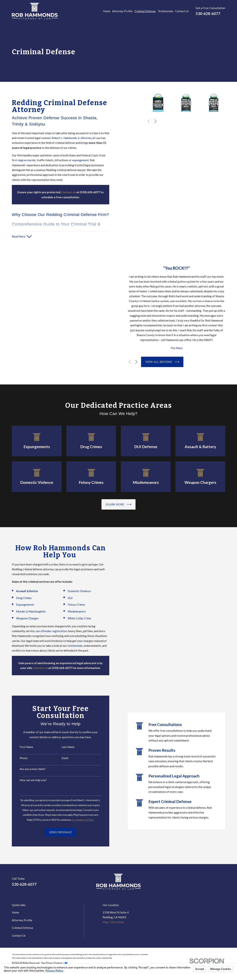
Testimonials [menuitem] (165, 11)
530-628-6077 (208, 13)
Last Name (63, 747)
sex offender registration (46, 631)
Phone (19, 758)
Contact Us (19, 935)
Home (15, 912)
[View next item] (155, 121)
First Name (21, 747)
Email (60, 758)
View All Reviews (167, 361)
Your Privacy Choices (54, 963)
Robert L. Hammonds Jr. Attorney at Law (76, 138)
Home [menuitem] (106, 11)
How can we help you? (28, 780)
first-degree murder (24, 160)
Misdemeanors (72, 611)
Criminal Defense (22, 927)
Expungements (20, 604)
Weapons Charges (22, 618)
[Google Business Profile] (214, 883)
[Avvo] (223, 883)
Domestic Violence (74, 591)
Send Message (55, 832)
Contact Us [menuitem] (182, 11)
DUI (65, 598)
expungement (80, 160)
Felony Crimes (71, 604)
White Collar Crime (74, 618)
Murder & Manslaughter (26, 611)
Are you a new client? (28, 769)
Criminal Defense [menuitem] (145, 11)
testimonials (70, 645)
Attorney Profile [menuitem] (122, 11)
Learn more (118, 504)
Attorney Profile (22, 920)
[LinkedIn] (205, 883)
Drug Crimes (19, 598)
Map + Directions (113, 922)
